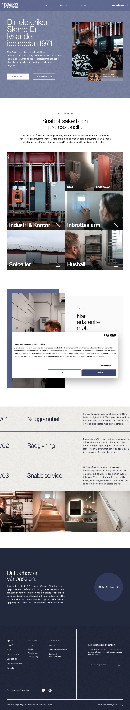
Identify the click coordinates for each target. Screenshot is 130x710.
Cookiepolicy (33, 657)
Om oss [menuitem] (83, 5)
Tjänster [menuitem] (62, 5)
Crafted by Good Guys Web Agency (110, 705)
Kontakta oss (117, 5)
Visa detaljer (106, 365)
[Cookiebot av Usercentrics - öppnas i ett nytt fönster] (106, 335)
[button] (68, 5)
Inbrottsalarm (83, 224)
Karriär (30, 649)
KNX (70, 186)
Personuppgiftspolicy (18, 690)
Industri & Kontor (29, 224)
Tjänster (11, 640)
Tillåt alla (99, 373)
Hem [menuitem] (45, 5)
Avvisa (64, 373)
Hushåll (76, 263)
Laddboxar (103, 186)
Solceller (20, 263)
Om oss (31, 645)
